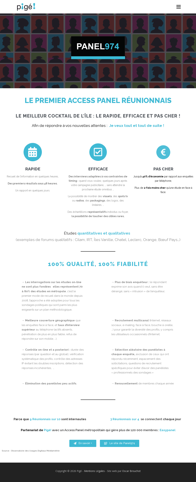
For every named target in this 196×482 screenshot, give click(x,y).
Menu (178, 6)
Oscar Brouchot (131, 471)
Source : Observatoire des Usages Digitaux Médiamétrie (31, 451)
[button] (82, 447)
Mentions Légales (94, 471)
